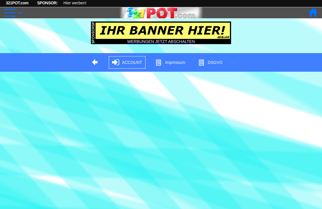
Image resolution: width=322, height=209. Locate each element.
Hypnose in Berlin (232, 63)
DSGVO (210, 62)
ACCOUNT (127, 62)
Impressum (170, 62)
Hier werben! (74, 3)
